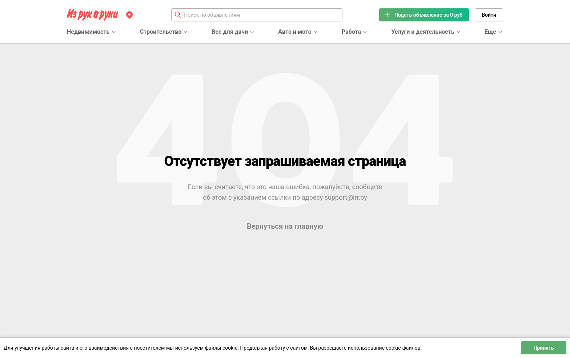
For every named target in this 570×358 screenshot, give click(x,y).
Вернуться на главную (285, 226)
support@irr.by (346, 197)
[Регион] (129, 15)
